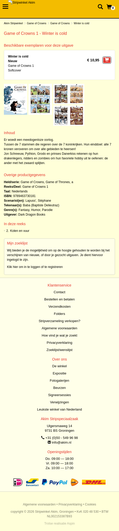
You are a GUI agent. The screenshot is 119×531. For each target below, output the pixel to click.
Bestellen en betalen (59, 299)
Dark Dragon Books (31, 214)
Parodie (47, 210)
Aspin (71, 523)
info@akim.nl (61, 442)
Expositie (59, 373)
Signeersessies (59, 395)
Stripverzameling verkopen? (59, 321)
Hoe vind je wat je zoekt (59, 335)
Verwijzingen (59, 402)
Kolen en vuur (19, 231)
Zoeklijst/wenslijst (59, 350)
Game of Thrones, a (59, 182)
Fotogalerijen (59, 380)
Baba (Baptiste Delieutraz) (41, 205)
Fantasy (24, 210)
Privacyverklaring (59, 343)
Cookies (90, 504)
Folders (59, 314)
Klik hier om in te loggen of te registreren (35, 267)
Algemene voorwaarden (59, 328)
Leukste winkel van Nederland (59, 409)
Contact (59, 292)
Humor (35, 210)
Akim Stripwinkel (13, 23)
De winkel (59, 366)
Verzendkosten (59, 306)
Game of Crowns (36, 23)
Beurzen (59, 388)
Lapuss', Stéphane (38, 200)
